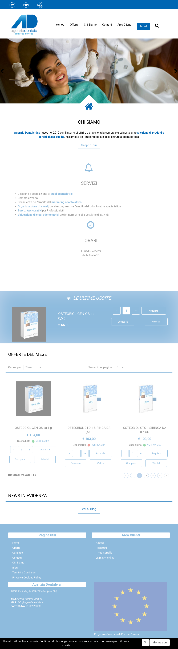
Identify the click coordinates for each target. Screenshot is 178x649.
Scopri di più (89, 145)
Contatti (107, 24)
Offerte (74, 24)
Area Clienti (124, 24)
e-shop (60, 24)
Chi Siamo (90, 24)
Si (145, 642)
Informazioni (159, 642)
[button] (3, 71)
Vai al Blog (89, 509)
